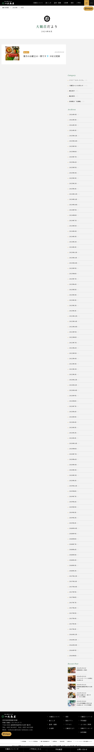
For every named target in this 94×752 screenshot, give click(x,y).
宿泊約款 (62, 741)
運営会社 (69, 741)
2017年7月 (72, 602)
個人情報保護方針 (45, 741)
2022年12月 (73, 316)
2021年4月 (72, 422)
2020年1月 (72, 480)
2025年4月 (73, 173)
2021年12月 (73, 380)
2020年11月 (73, 443)
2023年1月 (72, 311)
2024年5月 (73, 226)
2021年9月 (72, 396)
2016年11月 (73, 640)
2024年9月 (73, 210)
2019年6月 (72, 502)
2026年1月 (72, 130)
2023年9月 (73, 268)
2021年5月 (72, 417)
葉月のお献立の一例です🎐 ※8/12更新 (41, 56)
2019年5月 (72, 507)
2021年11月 (73, 385)
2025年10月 (73, 141)
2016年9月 (72, 650)
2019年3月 (72, 512)
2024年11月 (73, 199)
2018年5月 (72, 555)
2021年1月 (72, 438)
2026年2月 (73, 125)
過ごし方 (48, 3)
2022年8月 (73, 337)
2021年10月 (73, 390)
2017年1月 (72, 629)
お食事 (66, 3)
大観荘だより (70, 728)
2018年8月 (72, 539)
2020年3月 (73, 470)
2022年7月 (73, 343)
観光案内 (72, 96)
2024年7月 (73, 220)
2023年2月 (73, 305)
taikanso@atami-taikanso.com (20, 730)
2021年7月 (72, 406)
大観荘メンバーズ (86, 717)
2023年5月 (73, 290)
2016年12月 (73, 634)
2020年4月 (73, 465)
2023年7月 (73, 279)
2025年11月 (73, 136)
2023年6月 (73, 284)
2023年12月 (73, 252)
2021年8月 (72, 401)
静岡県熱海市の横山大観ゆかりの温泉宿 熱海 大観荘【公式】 (11, 716)
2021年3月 (72, 427)
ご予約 (78, 3)
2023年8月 (73, 274)
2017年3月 (72, 624)
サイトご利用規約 (33, 741)
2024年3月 (73, 236)
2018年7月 (72, 544)
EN (91, 3)
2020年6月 (73, 459)
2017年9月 (72, 592)
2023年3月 (72, 300)
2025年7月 (73, 157)
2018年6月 (72, 549)
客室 (72, 3)
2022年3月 (73, 364)
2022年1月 (72, 374)
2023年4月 (73, 295)
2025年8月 (73, 151)
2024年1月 (72, 247)
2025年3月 (73, 178)
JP (87, 3)
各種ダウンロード (87, 728)
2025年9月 (73, 146)
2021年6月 (72, 412)
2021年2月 (72, 433)
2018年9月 (72, 534)
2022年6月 (73, 348)
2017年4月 (72, 618)
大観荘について (38, 3)
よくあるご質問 (86, 724)
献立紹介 (26, 52)
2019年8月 (72, 491)
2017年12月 (73, 576)
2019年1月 (72, 523)
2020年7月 (73, 454)
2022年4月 (73, 358)
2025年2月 (73, 183)
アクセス (68, 724)
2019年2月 (72, 518)
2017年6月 (72, 608)
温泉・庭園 (57, 3)
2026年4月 (73, 114)
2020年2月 (73, 475)
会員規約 (55, 741)
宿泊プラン (69, 721)
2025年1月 (72, 189)
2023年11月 (73, 258)
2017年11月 (73, 581)
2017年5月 (72, 613)
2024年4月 (73, 231)
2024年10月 (73, 205)
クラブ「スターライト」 (77, 80)
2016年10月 (73, 645)
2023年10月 (73, 263)
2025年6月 (73, 162)
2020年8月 (73, 449)
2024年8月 (73, 215)
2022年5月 (73, 353)
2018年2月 (72, 571)
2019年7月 (72, 496)
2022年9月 (73, 332)
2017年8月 (72, 597)
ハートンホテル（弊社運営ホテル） (84, 741)
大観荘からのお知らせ (76, 85)
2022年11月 (73, 321)
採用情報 (83, 732)
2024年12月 (73, 194)
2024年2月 (73, 242)
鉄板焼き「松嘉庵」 (75, 101)
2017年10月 (73, 587)
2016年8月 (72, 656)
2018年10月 (73, 528)
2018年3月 (72, 565)
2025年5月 (73, 167)
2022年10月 (73, 327)
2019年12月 (73, 486)
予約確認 (83, 721)
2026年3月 (73, 120)
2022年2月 (73, 369)
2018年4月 (72, 560)
